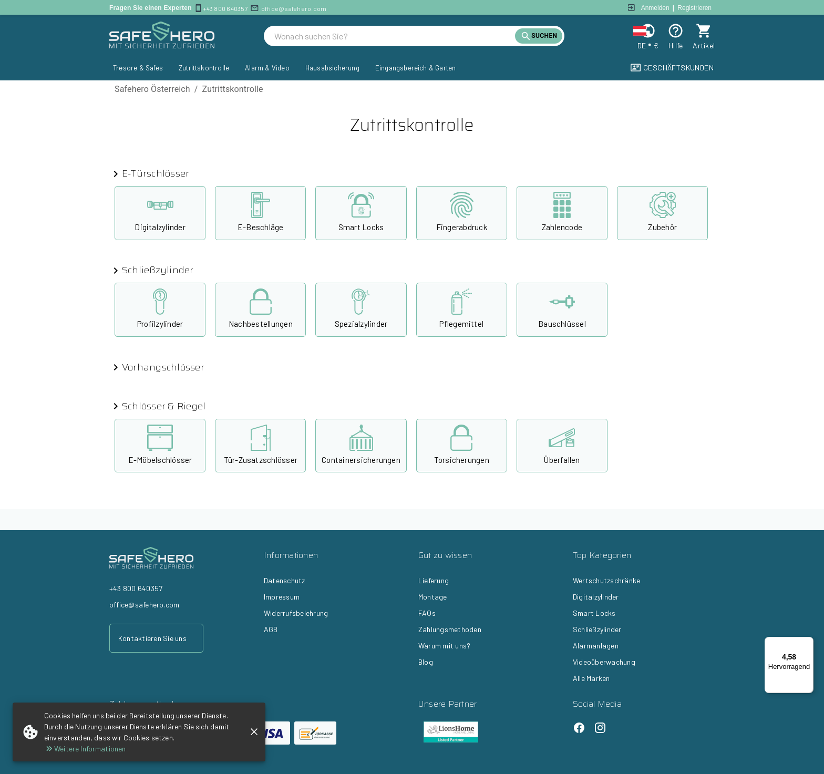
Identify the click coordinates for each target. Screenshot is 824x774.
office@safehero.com (294, 8)
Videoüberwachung (604, 661)
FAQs (427, 612)
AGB (271, 629)
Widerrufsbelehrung (296, 612)
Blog (425, 661)
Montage (432, 596)
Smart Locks (594, 612)
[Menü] (807, 643)
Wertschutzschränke (606, 580)
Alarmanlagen (596, 645)
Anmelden (655, 8)
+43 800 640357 (225, 8)
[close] (254, 732)
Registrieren (694, 8)
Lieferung (433, 580)
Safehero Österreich (152, 89)
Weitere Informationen (85, 749)
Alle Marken (591, 678)
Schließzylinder (597, 629)
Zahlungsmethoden (449, 629)
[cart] (704, 31)
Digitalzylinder (596, 596)
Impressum (282, 596)
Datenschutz (284, 580)
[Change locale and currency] (647, 31)
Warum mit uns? (444, 645)
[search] (394, 36)
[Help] (675, 31)
